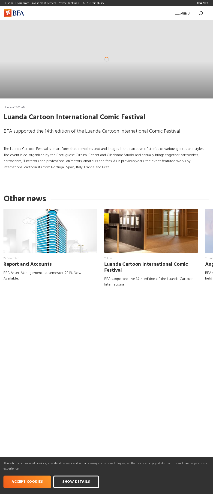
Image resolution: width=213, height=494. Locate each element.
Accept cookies (27, 482)
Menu (182, 13)
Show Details (76, 482)
